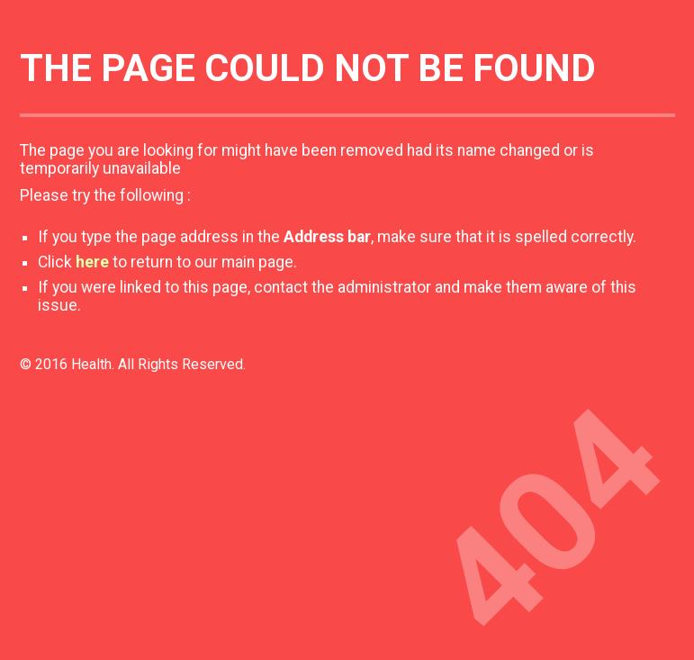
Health (91, 364)
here (92, 262)
